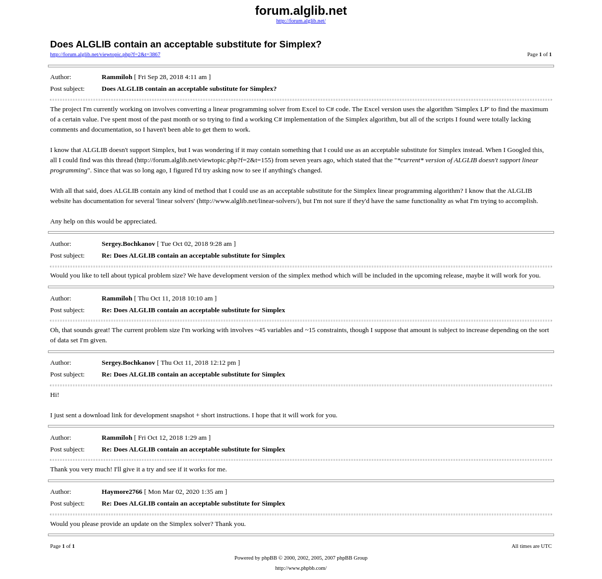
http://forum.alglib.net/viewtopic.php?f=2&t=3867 (105, 54)
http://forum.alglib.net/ (300, 20)
